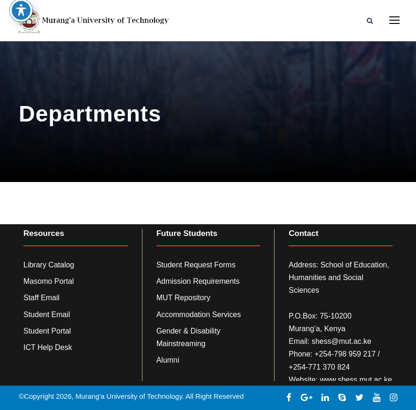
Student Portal (47, 331)
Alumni (167, 360)
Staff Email (41, 298)
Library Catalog (48, 265)
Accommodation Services (198, 315)
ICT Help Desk (47, 347)
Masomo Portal (48, 281)
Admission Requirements (198, 281)
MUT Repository (183, 298)
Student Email (46, 315)
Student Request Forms (196, 265)
